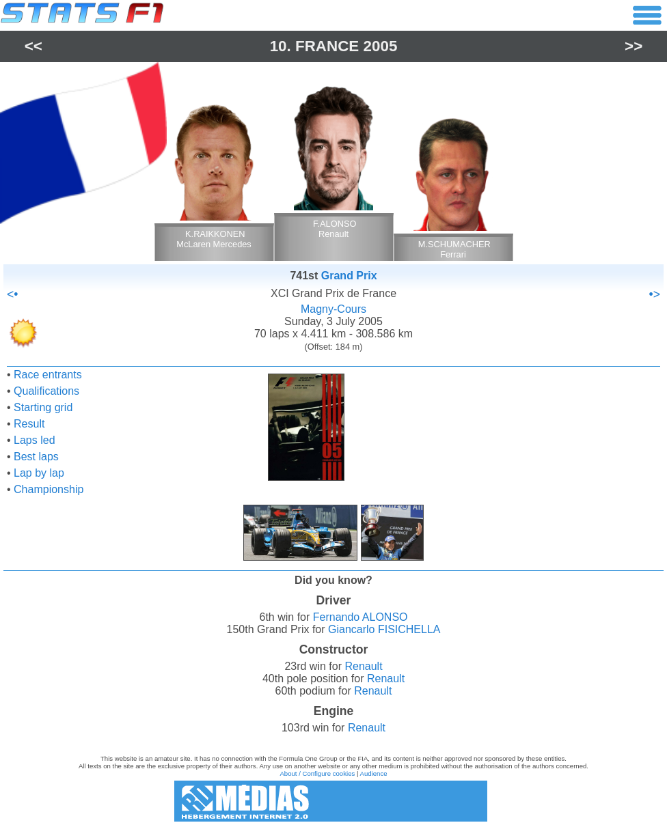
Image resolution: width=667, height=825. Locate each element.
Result (29, 424)
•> (654, 294)
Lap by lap (39, 473)
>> (633, 46)
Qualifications (46, 391)
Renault (363, 666)
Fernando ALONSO (360, 617)
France (327, 46)
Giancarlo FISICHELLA (384, 629)
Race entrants (48, 374)
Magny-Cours (333, 309)
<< (33, 46)
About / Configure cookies (317, 773)
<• (12, 294)
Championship (48, 489)
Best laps (36, 456)
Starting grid (43, 407)
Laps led (34, 440)
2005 (381, 46)
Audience (373, 773)
